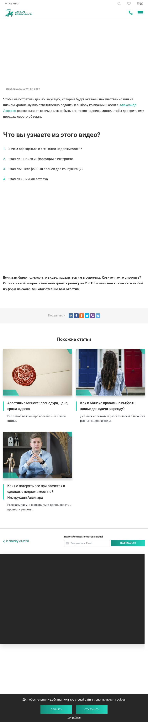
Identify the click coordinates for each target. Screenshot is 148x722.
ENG (140, 4)
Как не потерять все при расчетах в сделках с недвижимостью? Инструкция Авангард (36, 491)
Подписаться (128, 543)
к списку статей (17, 541)
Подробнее (74, 717)
